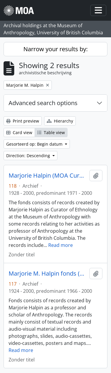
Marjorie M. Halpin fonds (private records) (48, 273)
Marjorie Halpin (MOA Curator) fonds (48, 175)
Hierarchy (60, 121)
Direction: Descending (28, 155)
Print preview (22, 121)
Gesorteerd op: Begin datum (35, 144)
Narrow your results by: (55, 49)
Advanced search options (43, 103)
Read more (60, 245)
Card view (19, 132)
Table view (51, 132)
